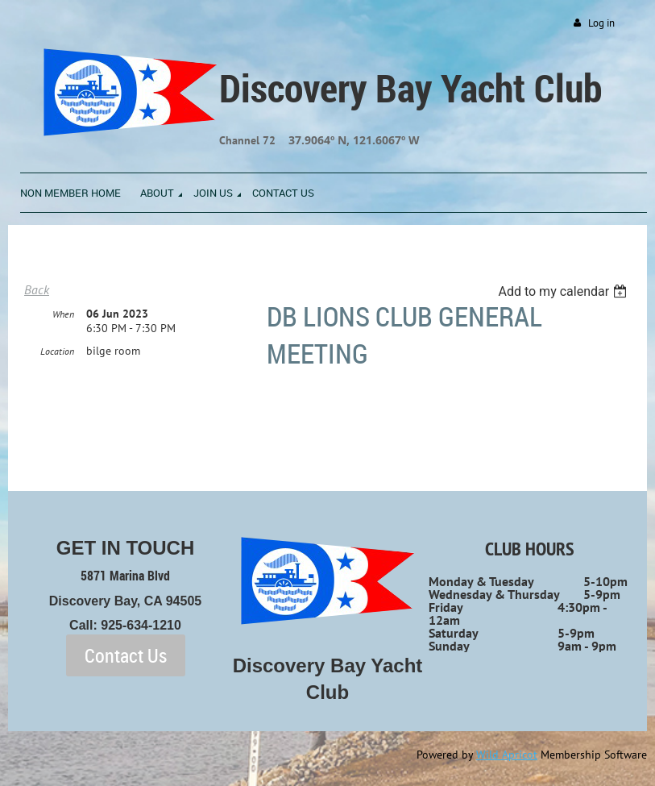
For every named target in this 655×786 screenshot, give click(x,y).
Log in (601, 23)
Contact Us (126, 655)
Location (57, 351)
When (63, 314)
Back (36, 289)
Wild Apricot (506, 754)
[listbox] (564, 291)
